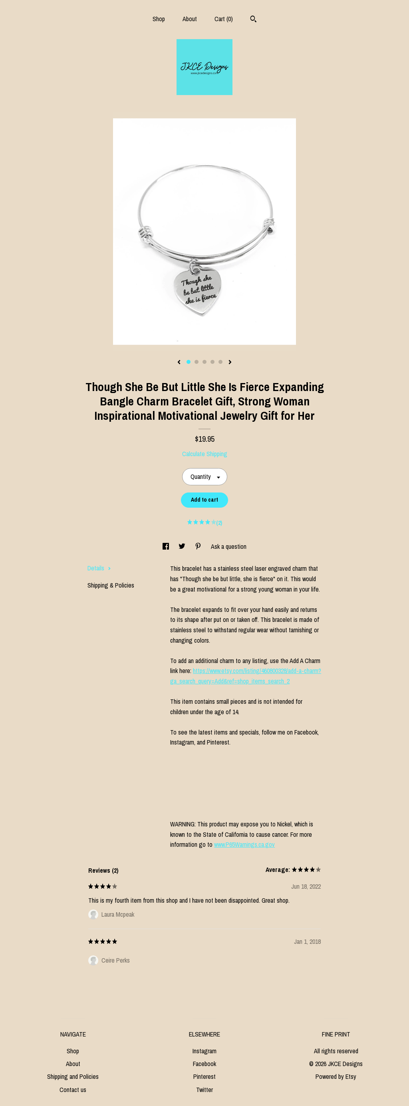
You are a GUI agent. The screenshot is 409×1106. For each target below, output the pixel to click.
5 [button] (220, 362)
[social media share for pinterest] (199, 546)
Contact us (73, 1089)
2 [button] (197, 362)
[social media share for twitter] (183, 546)
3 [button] (204, 362)
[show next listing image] (230, 362)
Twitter (204, 1089)
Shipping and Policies (73, 1076)
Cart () (223, 18)
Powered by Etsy (336, 1076)
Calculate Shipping (204, 453)
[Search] (253, 20)
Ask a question (228, 546)
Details (99, 568)
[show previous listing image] (179, 362)
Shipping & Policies (110, 585)
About (190, 18)
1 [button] (189, 362)
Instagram (204, 1050)
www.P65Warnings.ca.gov (244, 844)
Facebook (204, 1063)
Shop (159, 18)
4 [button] (212, 362)
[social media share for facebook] (167, 546)
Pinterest (204, 1076)
